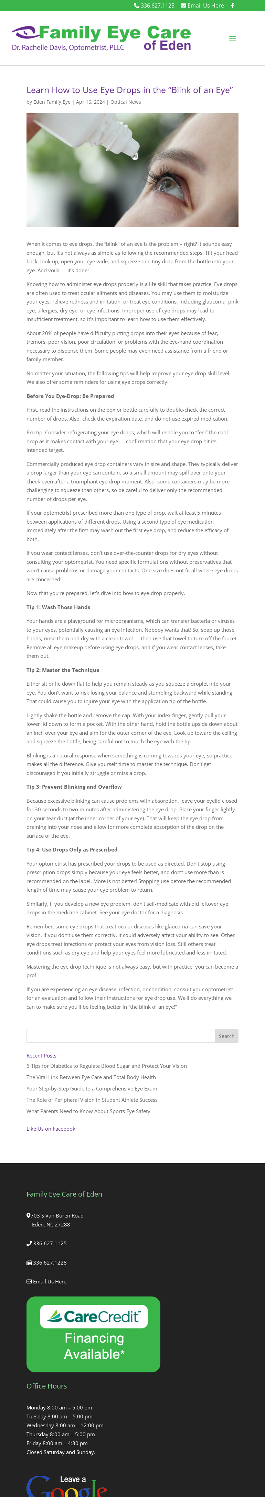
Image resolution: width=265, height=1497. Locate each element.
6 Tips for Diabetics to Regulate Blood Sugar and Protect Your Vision (106, 1065)
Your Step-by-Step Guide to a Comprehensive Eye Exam (91, 1088)
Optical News (125, 102)
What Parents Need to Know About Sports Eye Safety (88, 1111)
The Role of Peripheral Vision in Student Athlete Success (92, 1099)
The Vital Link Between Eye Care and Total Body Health (91, 1077)
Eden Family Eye (52, 102)
